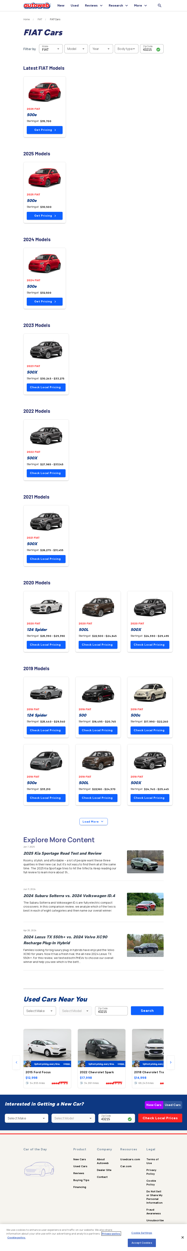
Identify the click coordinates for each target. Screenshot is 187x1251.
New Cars (153, 1105)
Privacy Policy (151, 1172)
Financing (79, 1187)
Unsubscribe (155, 1220)
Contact (102, 1177)
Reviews (78, 1173)
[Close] (182, 1237)
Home (26, 19)
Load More (94, 821)
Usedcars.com (130, 1159)
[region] (93, 1237)
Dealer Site (104, 1170)
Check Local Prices (160, 1118)
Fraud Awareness (153, 1211)
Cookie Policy (151, 1182)
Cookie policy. (16, 1237)
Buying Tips (81, 1180)
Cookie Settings (141, 1233)
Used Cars (173, 1105)
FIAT (40, 19)
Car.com (126, 1166)
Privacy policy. (111, 1233)
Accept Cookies (142, 1242)
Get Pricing (45, 130)
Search (147, 1010)
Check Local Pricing (45, 387)
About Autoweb (103, 1161)
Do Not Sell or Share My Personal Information (154, 1197)
